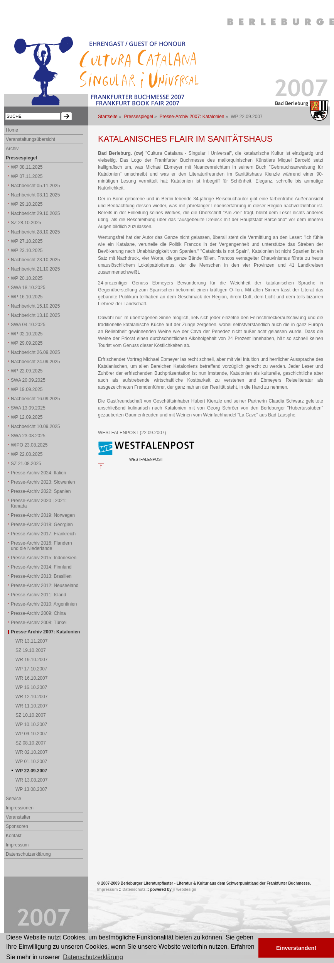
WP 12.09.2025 (27, 417)
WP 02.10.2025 (27, 334)
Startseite (108, 116)
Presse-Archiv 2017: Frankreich (43, 534)
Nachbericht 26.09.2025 (35, 352)
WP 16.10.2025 (27, 297)
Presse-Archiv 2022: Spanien (41, 491)
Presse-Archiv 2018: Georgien (42, 524)
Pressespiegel (138, 116)
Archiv (12, 148)
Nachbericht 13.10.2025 (35, 315)
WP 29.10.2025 (27, 204)
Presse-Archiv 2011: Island (38, 594)
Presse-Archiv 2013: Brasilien (41, 576)
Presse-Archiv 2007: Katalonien (191, 116)
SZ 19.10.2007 (30, 650)
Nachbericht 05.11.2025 (35, 185)
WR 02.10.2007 (31, 752)
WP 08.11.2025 (27, 167)
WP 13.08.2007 (31, 789)
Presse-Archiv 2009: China (38, 613)
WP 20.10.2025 (27, 278)
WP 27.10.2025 (27, 241)
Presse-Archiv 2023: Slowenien (43, 482)
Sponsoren (17, 826)
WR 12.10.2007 (31, 696)
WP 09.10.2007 (31, 733)
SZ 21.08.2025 (26, 463)
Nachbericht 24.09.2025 (35, 361)
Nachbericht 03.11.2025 (35, 195)
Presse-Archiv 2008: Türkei (39, 622)
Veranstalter (18, 817)
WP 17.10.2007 (31, 669)
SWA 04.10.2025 (28, 324)
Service (13, 798)
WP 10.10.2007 (31, 724)
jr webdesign (184, 889)
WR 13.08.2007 (31, 780)
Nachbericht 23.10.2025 (35, 259)
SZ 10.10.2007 (30, 715)
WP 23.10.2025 (27, 250)
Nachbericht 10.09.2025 (35, 426)
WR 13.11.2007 (31, 641)
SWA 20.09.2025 (28, 380)
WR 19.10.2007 (31, 659)
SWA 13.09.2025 (28, 408)
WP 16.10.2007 (31, 687)
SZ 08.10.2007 (30, 743)
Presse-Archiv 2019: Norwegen (43, 515)
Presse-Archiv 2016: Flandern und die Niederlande (41, 545)
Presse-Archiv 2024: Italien (38, 473)
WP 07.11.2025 (27, 176)
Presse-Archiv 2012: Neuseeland (44, 585)
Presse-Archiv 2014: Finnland (41, 567)
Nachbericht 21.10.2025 (35, 269)
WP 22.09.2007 (31, 770)
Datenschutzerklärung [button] (93, 957)
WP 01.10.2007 (31, 761)
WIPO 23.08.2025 (29, 445)
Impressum (17, 845)
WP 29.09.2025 (27, 343)
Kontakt (14, 835)
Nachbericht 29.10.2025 (35, 213)
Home (12, 130)
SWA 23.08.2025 (28, 435)
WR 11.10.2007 (31, 706)
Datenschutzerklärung (28, 854)
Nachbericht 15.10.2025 (35, 306)
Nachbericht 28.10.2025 (35, 232)
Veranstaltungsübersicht (30, 139)
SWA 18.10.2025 (28, 287)
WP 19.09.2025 (27, 389)
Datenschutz (134, 889)
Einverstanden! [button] (296, 948)
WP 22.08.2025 (27, 454)
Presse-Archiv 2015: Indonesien (43, 557)
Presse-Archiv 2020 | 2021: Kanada (39, 503)
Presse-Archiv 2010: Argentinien (44, 604)
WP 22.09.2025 (27, 371)
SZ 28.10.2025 (26, 222)
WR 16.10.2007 (31, 678)
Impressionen (20, 808)
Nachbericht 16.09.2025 (35, 398)
